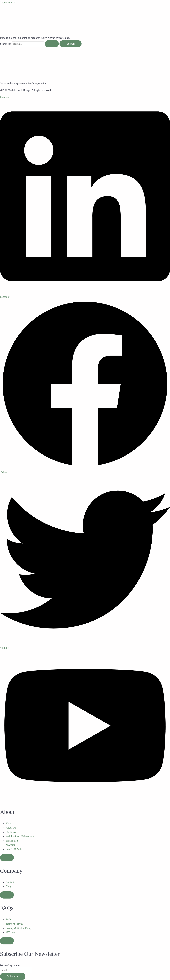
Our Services (12, 832)
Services (10, 32)
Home (9, 21)
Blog (8, 52)
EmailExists (12, 840)
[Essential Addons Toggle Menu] (7, 857)
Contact (9, 62)
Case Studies (12, 42)
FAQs (9, 919)
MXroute (10, 844)
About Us (11, 827)
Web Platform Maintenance (20, 836)
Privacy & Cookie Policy (19, 928)
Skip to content (8, 2)
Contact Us (11, 882)
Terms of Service (14, 923)
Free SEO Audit (14, 849)
